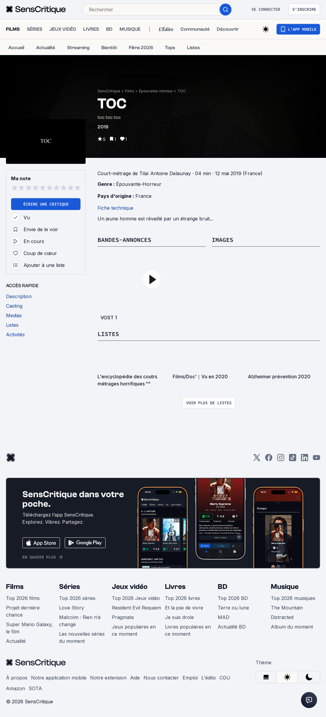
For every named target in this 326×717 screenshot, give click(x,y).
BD (222, 587)
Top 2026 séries (77, 598)
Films (129, 91)
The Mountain (287, 608)
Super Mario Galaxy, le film (29, 627)
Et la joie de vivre (184, 608)
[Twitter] (256, 459)
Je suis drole (179, 617)
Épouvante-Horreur (156, 91)
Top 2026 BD (233, 598)
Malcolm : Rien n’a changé (80, 620)
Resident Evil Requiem (136, 608)
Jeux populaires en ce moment (134, 630)
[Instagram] (280, 459)
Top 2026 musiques (293, 598)
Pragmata (123, 617)
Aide (135, 678)
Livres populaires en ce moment (188, 630)
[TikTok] (292, 459)
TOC (181, 91)
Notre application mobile (58, 678)
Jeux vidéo (130, 587)
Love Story (71, 608)
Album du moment (292, 627)
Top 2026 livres (182, 598)
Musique (285, 587)
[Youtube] (316, 459)
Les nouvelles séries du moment (82, 637)
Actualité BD (232, 627)
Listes (108, 333)
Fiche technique (115, 208)
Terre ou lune (233, 608)
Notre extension (108, 678)
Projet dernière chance (23, 611)
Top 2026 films (23, 598)
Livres (175, 587)
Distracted (282, 617)
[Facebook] (268, 459)
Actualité (16, 641)
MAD (223, 617)
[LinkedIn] (304, 459)
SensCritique (109, 91)
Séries (69, 587)
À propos (16, 678)
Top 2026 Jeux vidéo (136, 598)
